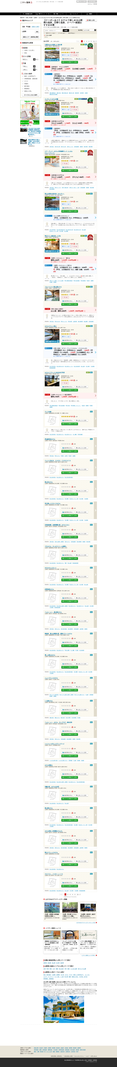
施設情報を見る (68, 58)
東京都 (58, 1048)
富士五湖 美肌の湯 (61, 229)
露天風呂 (49, 974)
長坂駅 (82, 760)
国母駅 (54, 282)
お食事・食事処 (56, 974)
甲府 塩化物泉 (76, 280)
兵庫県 (49, 1048)
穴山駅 (86, 694)
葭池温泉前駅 (52, 367)
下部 (65, 968)
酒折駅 (81, 146)
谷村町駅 (82, 93)
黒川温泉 (72, 1049)
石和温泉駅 (76, 146)
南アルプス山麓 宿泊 (54, 694)
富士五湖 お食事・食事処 (62, 606)
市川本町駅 (81, 650)
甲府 (48, 968)
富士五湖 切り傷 (69, 229)
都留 (57, 968)
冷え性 (62, 974)
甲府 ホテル (57, 455)
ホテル (66, 974)
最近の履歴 (92, 1)
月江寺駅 (61, 231)
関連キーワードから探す (27, 1053)
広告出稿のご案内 (68, 1056)
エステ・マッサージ (48, 976)
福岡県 (79, 1048)
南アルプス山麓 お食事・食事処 (66, 694)
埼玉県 (41, 1048)
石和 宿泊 (52, 146)
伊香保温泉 (61, 1049)
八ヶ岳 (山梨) (73, 968)
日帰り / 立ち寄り (29, 50)
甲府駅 (51, 282)
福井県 (62, 963)
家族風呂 (26, 88)
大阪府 (62, 1048)
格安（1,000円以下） (78, 974)
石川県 (58, 963)
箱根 (40, 1049)
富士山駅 (84, 229)
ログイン (90, 4)
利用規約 (90, 1060)
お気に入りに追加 (82, 58)
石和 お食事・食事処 (59, 541)
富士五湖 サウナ (68, 434)
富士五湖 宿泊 (53, 229)
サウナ (71, 974)
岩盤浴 (26, 83)
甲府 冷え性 (57, 321)
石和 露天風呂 (64, 629)
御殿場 (57, 1051)
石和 (44, 968)
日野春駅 (91, 694)
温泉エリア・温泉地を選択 (31, 37)
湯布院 (77, 1049)
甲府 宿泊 (52, 321)
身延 (68, 968)
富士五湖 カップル (69, 366)
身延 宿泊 (52, 717)
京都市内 (67, 1051)
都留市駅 (77, 93)
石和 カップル (70, 146)
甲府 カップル (64, 321)
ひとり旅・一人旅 (59, 976)
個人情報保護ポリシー (69, 1060)
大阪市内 (62, 1051)
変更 (37, 31)
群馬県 (53, 1048)
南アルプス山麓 (82, 968)
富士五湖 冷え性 (77, 229)
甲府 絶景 (70, 321)
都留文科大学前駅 (53, 94)
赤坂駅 (86, 93)
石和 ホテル (67, 541)
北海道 (66, 1048)
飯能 (54, 1051)
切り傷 (66, 976)
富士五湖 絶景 (77, 366)
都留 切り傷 (71, 93)
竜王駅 (88, 280)
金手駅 (66, 455)
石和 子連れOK (65, 187)
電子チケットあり (50, 33)
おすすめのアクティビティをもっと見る (85, 922)
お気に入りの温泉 (81, 1)
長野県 (45, 963)
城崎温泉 (50, 1049)
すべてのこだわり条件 (30, 95)
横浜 (35, 1051)
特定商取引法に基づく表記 (81, 1060)
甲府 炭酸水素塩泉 (68, 280)
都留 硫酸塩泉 (53, 93)
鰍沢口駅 (63, 717)
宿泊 (44, 974)
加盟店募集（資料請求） (56, 1056)
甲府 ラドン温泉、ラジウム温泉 (56, 280)
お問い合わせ (94, 1056)
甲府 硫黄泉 (83, 280)
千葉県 (45, 1048)
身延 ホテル (57, 717)
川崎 (38, 1051)
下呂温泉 (55, 1049)
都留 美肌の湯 (65, 93)
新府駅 (51, 696)
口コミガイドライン (79, 1056)
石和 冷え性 (63, 146)
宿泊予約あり (71, 33)
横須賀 (42, 1051)
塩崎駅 (92, 280)
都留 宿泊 (59, 93)
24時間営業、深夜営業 (30, 78)
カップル (87, 974)
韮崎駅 (54, 696)
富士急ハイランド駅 (54, 231)
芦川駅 (76, 650)
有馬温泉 (44, 1049)
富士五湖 (61, 968)
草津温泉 (36, 1049)
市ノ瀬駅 (75, 434)
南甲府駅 (91, 146)
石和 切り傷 (57, 146)
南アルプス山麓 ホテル (79, 694)
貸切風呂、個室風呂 (48, 978)
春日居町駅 (52, 189)
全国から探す (35, 26)
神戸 (77, 1051)
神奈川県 (36, 1048)
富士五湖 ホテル (60, 434)
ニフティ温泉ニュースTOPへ (88, 955)
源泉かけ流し (75, 976)
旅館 (70, 976)
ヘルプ (87, 1056)
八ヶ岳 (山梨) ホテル (63, 760)
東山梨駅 (86, 321)
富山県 (53, 963)
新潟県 (49, 963)
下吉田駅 (92, 366)
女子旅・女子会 (83, 976)
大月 (54, 968)
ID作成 (95, 4)
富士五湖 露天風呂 (69, 477)
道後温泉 (67, 1049)
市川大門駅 (68, 717)
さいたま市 (49, 1051)
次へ (94, 41)
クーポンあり (61, 33)
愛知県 (75, 1048)
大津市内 (73, 1051)
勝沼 (51, 968)
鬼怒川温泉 (83, 1049)
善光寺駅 (86, 146)
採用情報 (95, 1060)
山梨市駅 (75, 321)
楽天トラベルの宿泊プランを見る (69, 62)
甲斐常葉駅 (80, 434)
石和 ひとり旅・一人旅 (74, 187)
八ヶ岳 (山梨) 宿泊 (54, 760)
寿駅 (66, 563)
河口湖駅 (66, 231)
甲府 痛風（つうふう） (76, 405)
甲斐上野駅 (67, 650)
